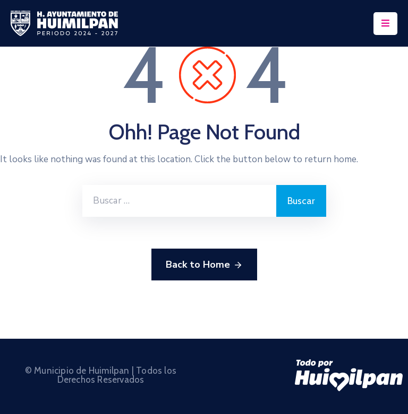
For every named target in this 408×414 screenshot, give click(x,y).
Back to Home (204, 265)
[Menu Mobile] (385, 23)
